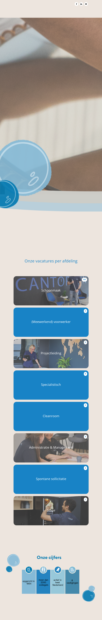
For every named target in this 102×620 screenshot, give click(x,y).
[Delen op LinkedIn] (81, 4)
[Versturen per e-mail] (86, 4)
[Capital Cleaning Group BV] (51, 124)
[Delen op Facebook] (76, 4)
